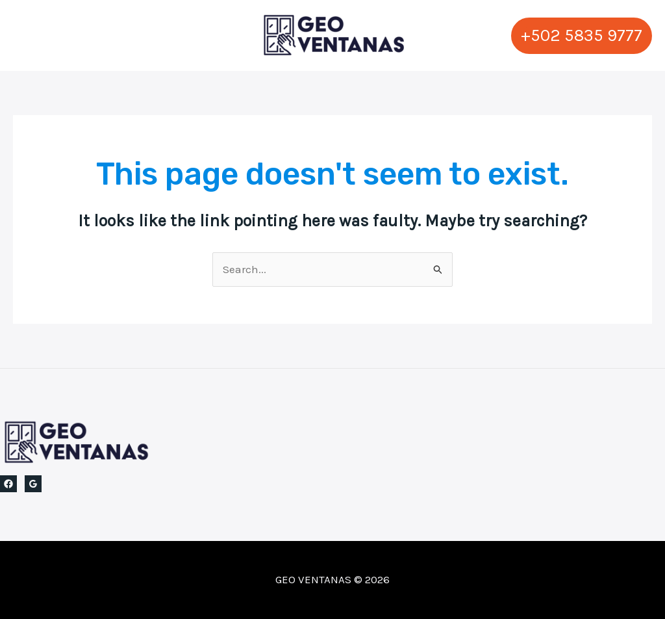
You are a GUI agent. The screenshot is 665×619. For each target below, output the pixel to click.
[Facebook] (8, 483)
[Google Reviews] (33, 483)
